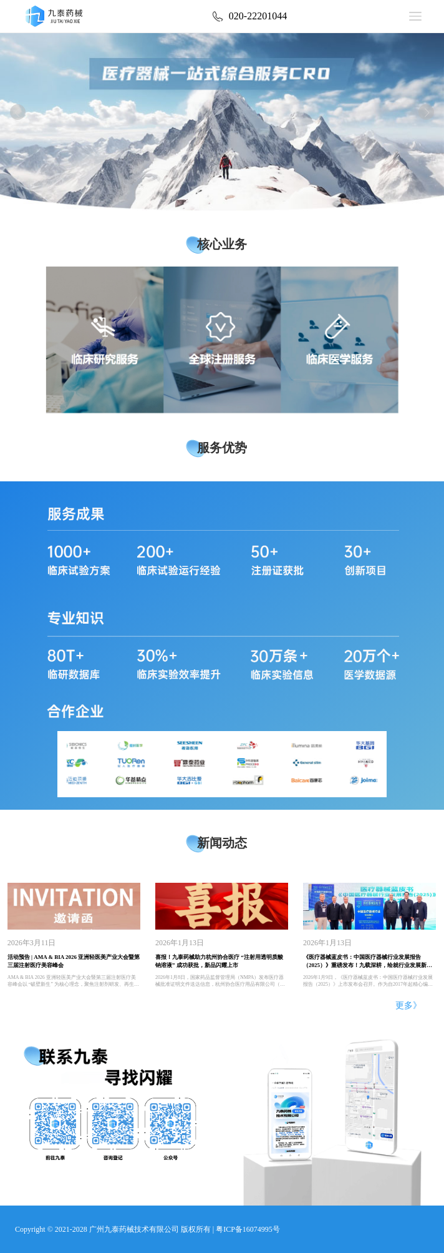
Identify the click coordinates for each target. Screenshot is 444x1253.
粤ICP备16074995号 (248, 1229)
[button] (17, 112)
